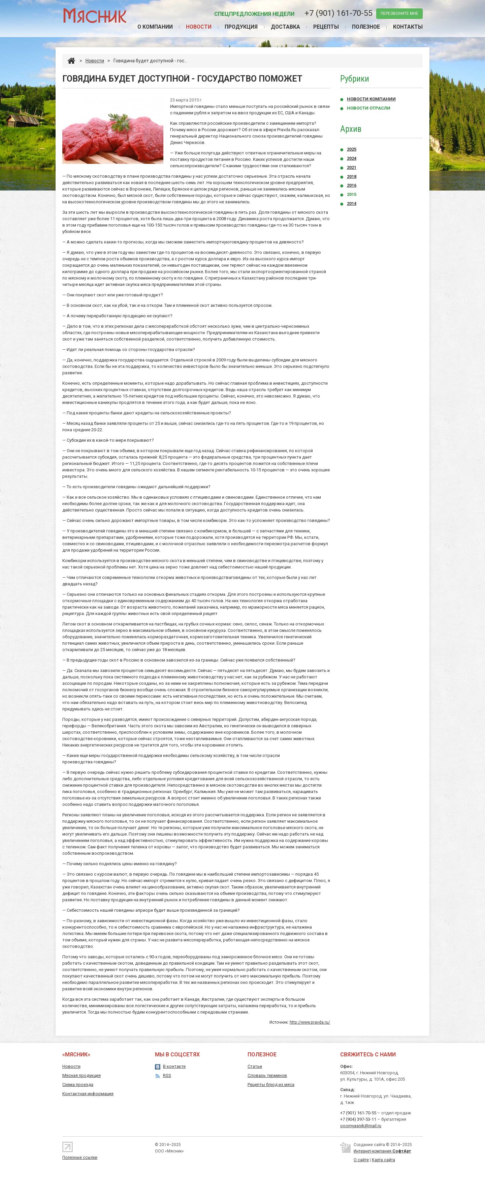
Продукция (238, 27)
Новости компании (371, 99)
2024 (351, 158)
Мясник (94, 15)
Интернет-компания (382, 1151)
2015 (351, 194)
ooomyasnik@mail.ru (360, 1125)
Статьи (255, 1066)
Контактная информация (88, 1093)
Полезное (365, 27)
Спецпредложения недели (254, 14)
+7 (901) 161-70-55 (338, 13)
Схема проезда (77, 1084)
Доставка (283, 27)
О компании (151, 27)
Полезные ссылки (79, 1157)
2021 (351, 167)
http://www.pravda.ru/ (310, 1022)
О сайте (361, 1160)
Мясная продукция (81, 1075)
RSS (167, 1075)
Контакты (408, 27)
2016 (351, 185)
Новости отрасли (368, 108)
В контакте (174, 1066)
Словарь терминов (267, 1075)
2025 (351, 149)
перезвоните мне (399, 13)
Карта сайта (383, 1160)
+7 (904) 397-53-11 (358, 1119)
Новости (195, 27)
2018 (351, 176)
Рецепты (324, 27)
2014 (351, 203)
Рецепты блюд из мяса (271, 1084)
